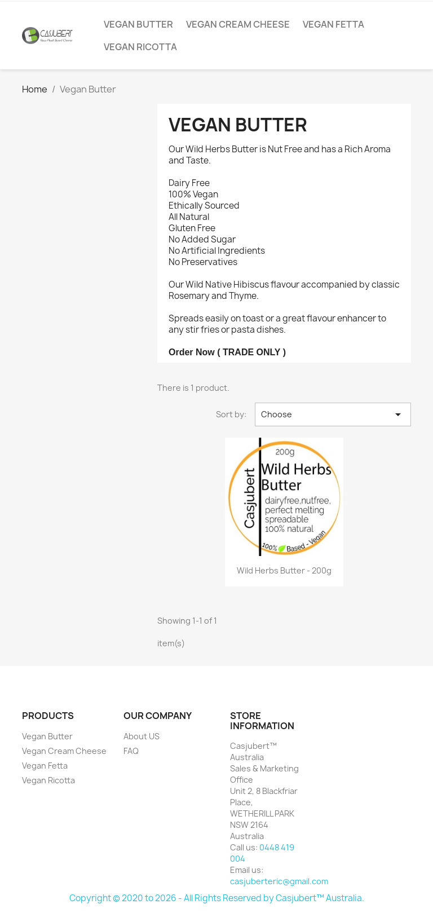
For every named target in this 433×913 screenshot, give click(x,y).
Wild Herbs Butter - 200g (284, 570)
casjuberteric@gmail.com (279, 881)
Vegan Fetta (333, 24)
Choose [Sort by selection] (333, 414)
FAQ (131, 751)
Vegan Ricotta (140, 47)
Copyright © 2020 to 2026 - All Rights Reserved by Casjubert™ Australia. (216, 898)
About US (141, 736)
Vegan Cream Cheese (238, 24)
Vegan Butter (138, 24)
